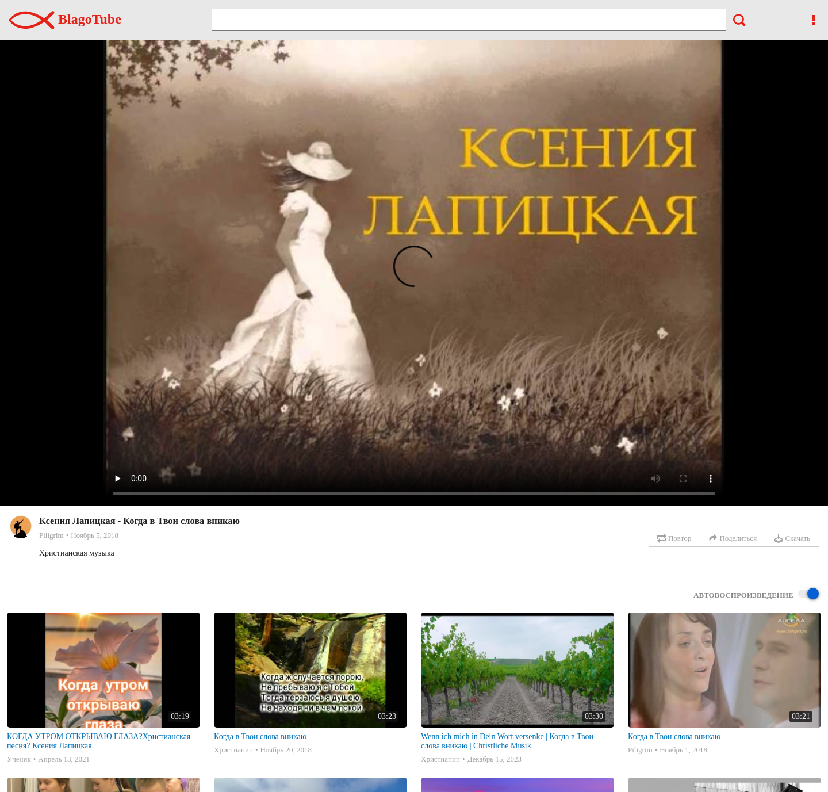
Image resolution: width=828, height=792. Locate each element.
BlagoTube (65, 19)
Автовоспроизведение (756, 594)
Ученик (19, 759)
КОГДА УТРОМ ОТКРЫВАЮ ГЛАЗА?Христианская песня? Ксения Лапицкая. (98, 741)
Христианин (233, 749)
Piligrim (51, 535)
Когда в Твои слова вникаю (260, 736)
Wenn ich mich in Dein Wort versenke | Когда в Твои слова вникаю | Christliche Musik (507, 741)
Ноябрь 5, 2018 (94, 535)
